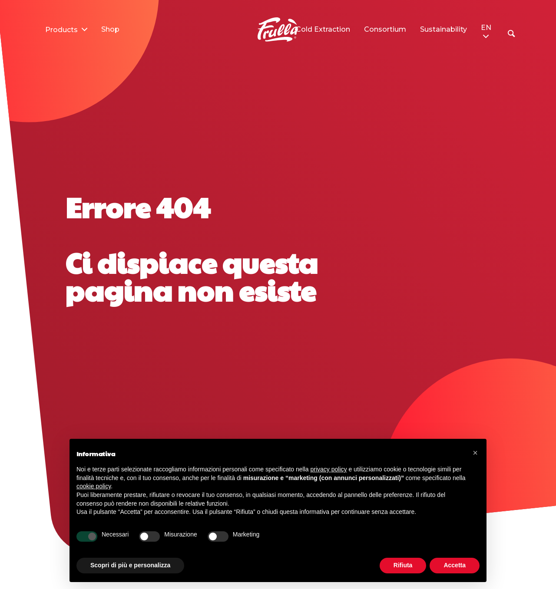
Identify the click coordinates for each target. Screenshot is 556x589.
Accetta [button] (454, 565)
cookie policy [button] (93, 486)
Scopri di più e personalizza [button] (130, 565)
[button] (475, 453)
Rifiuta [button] (403, 565)
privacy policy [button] (329, 469)
